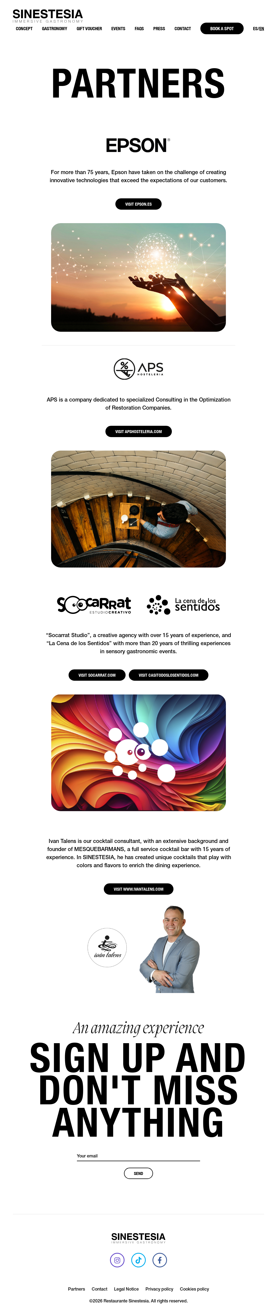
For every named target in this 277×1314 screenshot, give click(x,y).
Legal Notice (126, 1289)
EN (261, 28)
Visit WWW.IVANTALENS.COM (139, 889)
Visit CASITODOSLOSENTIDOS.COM (168, 675)
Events (118, 28)
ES (255, 28)
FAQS (139, 28)
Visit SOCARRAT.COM (97, 675)
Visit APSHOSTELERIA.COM (138, 431)
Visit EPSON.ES (138, 204)
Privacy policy (159, 1289)
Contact (183, 28)
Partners (76, 1289)
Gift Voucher (89, 28)
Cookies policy (194, 1289)
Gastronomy (54, 28)
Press (159, 28)
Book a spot (222, 28)
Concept (24, 28)
